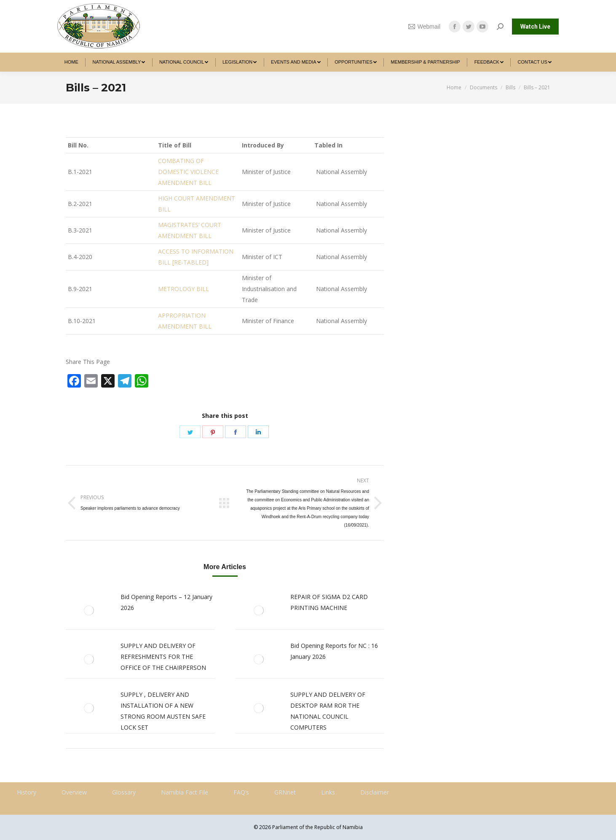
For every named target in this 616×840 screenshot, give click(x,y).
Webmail (424, 26)
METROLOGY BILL (183, 289)
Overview (74, 792)
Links (328, 792)
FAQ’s (241, 792)
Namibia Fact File (184, 792)
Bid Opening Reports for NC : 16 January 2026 (334, 651)
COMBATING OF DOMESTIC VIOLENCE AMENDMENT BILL (188, 172)
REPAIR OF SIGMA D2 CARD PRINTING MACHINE (329, 602)
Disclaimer (374, 792)
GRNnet (285, 792)
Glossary (124, 792)
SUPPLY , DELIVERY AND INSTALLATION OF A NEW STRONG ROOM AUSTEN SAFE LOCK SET (163, 710)
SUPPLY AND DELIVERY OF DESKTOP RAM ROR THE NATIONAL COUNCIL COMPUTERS (327, 710)
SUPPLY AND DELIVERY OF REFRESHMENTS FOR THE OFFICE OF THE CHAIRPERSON (163, 656)
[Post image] (89, 610)
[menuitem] (71, 62)
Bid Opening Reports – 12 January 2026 (166, 602)
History (26, 792)
